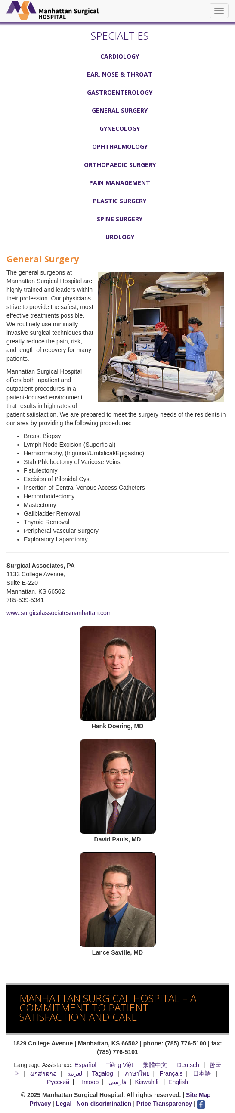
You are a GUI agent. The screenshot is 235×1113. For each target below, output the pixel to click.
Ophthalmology (120, 146)
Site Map (198, 1094)
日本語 (203, 1073)
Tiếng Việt (119, 1064)
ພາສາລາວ (43, 1073)
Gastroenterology (119, 92)
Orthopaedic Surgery (120, 165)
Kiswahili (147, 1082)
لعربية (75, 1073)
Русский (58, 1082)
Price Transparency (164, 1103)
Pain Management (119, 183)
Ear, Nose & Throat (119, 74)
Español (85, 1064)
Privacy (40, 1103)
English (178, 1082)
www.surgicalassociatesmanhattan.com (58, 612)
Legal (64, 1103)
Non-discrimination (104, 1103)
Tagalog (102, 1073)
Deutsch (188, 1064)
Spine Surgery (119, 219)
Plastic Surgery (119, 201)
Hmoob (89, 1082)
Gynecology (119, 128)
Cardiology (119, 56)
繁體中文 (155, 1064)
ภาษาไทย (137, 1073)
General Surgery (120, 110)
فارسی (117, 1082)
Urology (119, 237)
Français (171, 1073)
